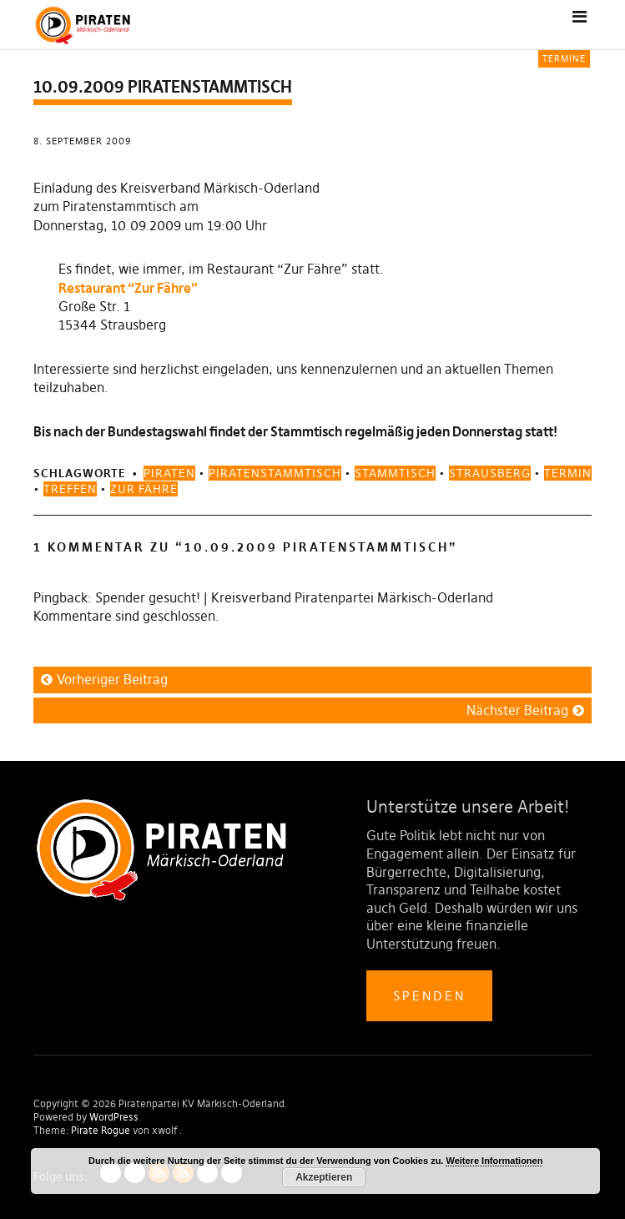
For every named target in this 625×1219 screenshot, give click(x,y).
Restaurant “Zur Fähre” (128, 288)
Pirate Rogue (100, 1130)
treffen (70, 488)
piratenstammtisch (275, 473)
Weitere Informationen (494, 1161)
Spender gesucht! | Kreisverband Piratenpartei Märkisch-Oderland (294, 597)
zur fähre (144, 488)
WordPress (114, 1117)
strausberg (490, 473)
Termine (564, 58)
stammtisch (395, 473)
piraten (169, 473)
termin (568, 473)
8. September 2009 (82, 141)
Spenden (429, 996)
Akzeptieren (323, 1177)
